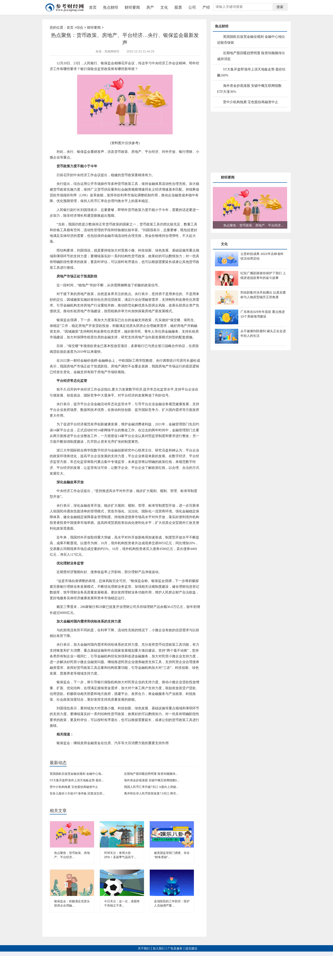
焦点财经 (110, 7)
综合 (79, 27)
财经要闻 (132, 7)
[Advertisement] (242, 142)
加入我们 (159, 948)
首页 (93, 7)
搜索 (280, 7)
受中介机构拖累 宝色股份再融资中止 (74, 787)
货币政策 (72, 750)
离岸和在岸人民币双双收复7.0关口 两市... (151, 793)
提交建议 (191, 948)
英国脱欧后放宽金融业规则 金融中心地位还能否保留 (251, 39)
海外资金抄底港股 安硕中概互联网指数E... (151, 780)
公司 (192, 7)
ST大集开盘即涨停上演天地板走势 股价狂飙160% (251, 72)
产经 (206, 7)
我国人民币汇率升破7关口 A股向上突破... (151, 787)
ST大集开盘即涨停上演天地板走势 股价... (77, 780)
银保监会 (83, 750)
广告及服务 (175, 948)
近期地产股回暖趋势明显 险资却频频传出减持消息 (251, 56)
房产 (150, 7)
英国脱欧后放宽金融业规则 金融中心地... (76, 773)
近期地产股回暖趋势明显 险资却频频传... (151, 773)
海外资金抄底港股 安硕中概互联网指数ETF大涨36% (249, 88)
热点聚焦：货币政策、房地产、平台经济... (253, 225)
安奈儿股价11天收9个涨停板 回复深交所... (77, 793)
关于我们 (144, 948)
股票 (178, 7)
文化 (164, 7)
